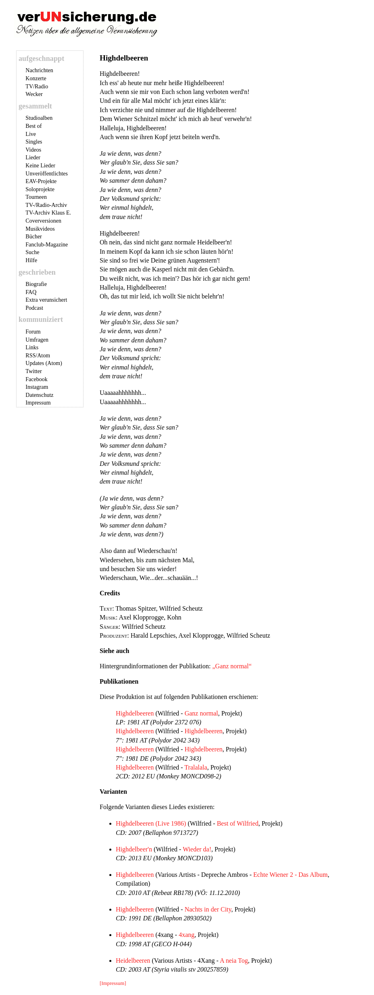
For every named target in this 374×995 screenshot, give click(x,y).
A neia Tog (234, 960)
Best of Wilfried (237, 823)
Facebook (36, 379)
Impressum (37, 403)
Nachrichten (39, 70)
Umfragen (36, 340)
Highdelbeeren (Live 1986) (151, 823)
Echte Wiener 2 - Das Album (290, 874)
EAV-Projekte (40, 181)
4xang (186, 934)
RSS (30, 356)
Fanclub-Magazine (46, 245)
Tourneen (36, 197)
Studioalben (38, 118)
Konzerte (35, 78)
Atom (43, 356)
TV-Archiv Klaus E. (48, 213)
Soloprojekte (39, 189)
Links (31, 347)
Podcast (34, 308)
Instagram (36, 387)
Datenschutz (39, 395)
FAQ (30, 292)
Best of (33, 126)
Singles (33, 142)
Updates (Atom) (43, 363)
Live (30, 134)
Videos (33, 150)
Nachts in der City (207, 909)
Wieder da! (197, 849)
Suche (32, 252)
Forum (32, 332)
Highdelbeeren (135, 713)
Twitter (33, 371)
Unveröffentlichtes (46, 174)
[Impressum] (113, 983)
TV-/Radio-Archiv (46, 205)
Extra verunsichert (46, 300)
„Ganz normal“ (231, 666)
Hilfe (31, 260)
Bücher (33, 237)
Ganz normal (201, 713)
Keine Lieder (40, 166)
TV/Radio (36, 86)
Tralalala (195, 767)
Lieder (32, 157)
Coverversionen (43, 221)
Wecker (33, 94)
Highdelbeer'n (134, 849)
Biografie (36, 284)
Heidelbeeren (133, 960)
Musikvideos (39, 229)
